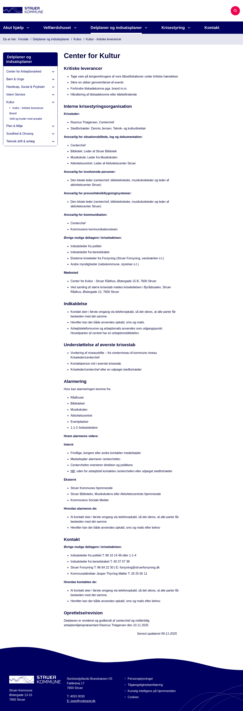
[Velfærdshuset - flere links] (74, 27)
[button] (52, 71)
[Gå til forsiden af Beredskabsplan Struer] (21, 10)
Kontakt (211, 27)
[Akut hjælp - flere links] (27, 27)
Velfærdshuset (57, 27)
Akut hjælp (13, 27)
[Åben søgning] (235, 10)
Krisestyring (173, 27)
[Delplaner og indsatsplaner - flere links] (145, 27)
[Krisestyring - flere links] (188, 27)
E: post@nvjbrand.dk (81, 701)
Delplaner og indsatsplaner (116, 27)
